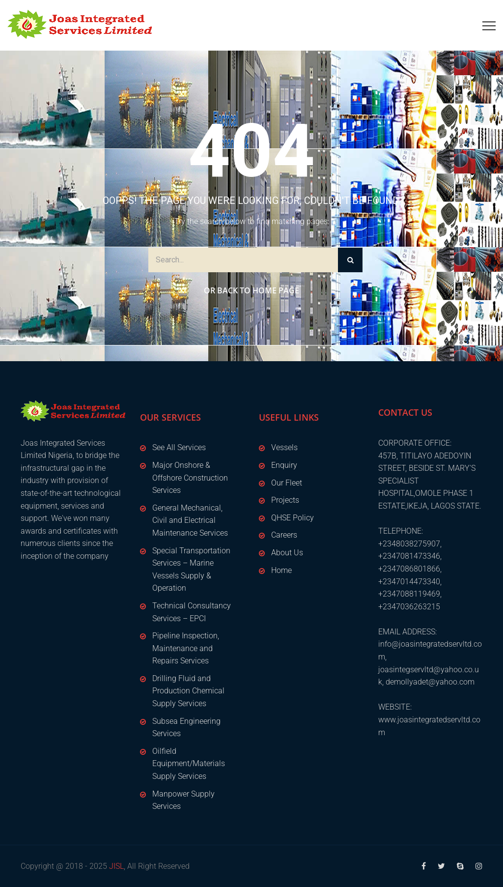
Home (281, 570)
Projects (285, 500)
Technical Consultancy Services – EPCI (191, 612)
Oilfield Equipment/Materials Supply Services (188, 763)
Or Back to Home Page (251, 290)
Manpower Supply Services (183, 800)
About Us (287, 552)
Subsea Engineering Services (186, 727)
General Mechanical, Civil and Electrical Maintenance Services (190, 520)
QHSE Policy (292, 517)
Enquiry (284, 465)
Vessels (284, 447)
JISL (116, 866)
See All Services (179, 447)
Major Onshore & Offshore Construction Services (190, 477)
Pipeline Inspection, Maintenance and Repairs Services (185, 648)
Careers (284, 535)
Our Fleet (286, 482)
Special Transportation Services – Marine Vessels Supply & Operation (191, 569)
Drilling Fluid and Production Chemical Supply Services (188, 691)
